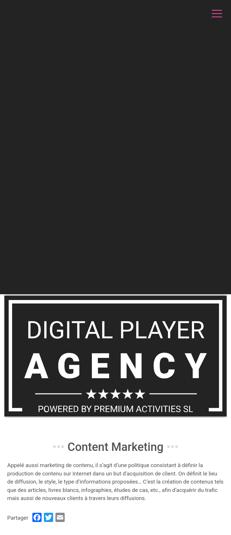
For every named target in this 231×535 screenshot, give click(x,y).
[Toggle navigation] (216, 12)
